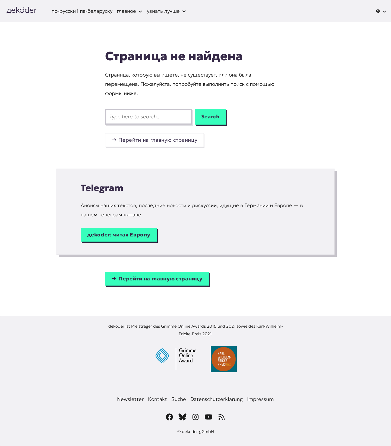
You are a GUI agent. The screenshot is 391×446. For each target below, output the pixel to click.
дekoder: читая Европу (118, 235)
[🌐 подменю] (381, 11)
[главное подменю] (130, 11)
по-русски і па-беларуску (82, 11)
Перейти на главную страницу (157, 140)
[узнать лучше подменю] (166, 11)
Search (210, 116)
